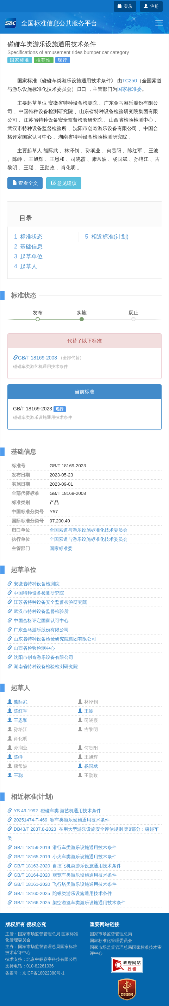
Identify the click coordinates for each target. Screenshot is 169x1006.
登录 (125, 6)
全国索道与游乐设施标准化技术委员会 (88, 530)
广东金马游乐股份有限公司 (38, 629)
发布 (38, 312)
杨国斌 (88, 766)
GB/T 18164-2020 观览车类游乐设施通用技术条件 (62, 875)
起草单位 (31, 256)
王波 (85, 711)
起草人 (28, 266)
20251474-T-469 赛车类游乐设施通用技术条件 (58, 820)
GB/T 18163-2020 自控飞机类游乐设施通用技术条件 (64, 865)
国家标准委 (129, 89)
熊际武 (17, 701)
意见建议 (64, 183)
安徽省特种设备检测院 (33, 583)
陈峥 (15, 757)
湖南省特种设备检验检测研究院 (42, 666)
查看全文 (25, 183)
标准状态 (31, 237)
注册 (151, 6)
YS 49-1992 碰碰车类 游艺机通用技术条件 (54, 810)
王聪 (15, 775)
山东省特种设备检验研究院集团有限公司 (51, 639)
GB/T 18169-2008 (35, 358)
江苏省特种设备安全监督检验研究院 (47, 602)
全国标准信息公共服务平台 (51, 23)
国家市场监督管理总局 (111, 933)
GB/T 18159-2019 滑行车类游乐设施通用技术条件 (62, 847)
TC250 (129, 80)
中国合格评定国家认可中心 (38, 620)
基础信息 (31, 247)
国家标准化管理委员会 (111, 940)
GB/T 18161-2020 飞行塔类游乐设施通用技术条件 (62, 884)
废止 (133, 312)
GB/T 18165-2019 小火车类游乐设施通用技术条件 (62, 856)
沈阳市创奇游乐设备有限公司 (40, 657)
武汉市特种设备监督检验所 (38, 611)
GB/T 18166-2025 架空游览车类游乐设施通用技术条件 (66, 902)
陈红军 (17, 711)
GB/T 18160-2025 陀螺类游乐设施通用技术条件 (59, 893)
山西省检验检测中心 (31, 648)
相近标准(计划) (110, 237)
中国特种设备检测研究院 (35, 593)
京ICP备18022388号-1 (43, 973)
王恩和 (17, 720)
